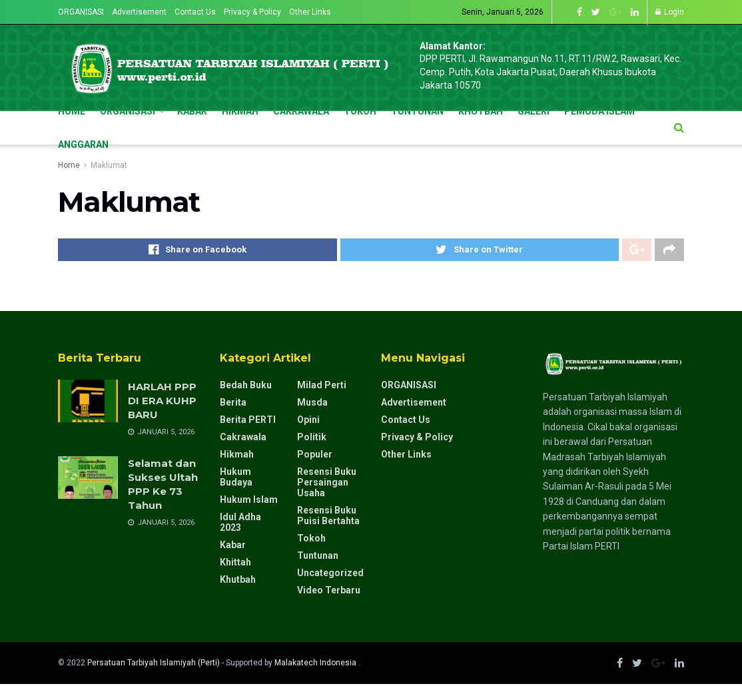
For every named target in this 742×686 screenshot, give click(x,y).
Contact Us (195, 12)
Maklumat (109, 165)
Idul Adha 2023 (240, 524)
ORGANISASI (81, 12)
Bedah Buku (246, 387)
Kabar (233, 546)
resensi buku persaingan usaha (326, 484)
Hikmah (237, 456)
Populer (314, 456)
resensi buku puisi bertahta (328, 517)
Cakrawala (243, 439)
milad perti (321, 387)
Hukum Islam (249, 501)
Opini (308, 421)
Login (669, 12)
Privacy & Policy (252, 12)
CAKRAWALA (301, 111)
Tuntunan (317, 557)
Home (71, 111)
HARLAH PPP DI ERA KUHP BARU (162, 402)
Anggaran (83, 144)
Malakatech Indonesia (316, 664)
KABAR (192, 111)
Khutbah (238, 581)
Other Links (310, 12)
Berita (233, 404)
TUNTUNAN (417, 111)
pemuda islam (599, 111)
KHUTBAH (480, 111)
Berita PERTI (248, 421)
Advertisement (139, 12)
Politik (311, 439)
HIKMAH (240, 111)
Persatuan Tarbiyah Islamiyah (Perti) (153, 664)
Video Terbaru (328, 592)
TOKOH (360, 111)
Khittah (235, 564)
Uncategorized (330, 574)
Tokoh (311, 540)
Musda (312, 404)
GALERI (534, 111)
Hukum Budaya (236, 479)
